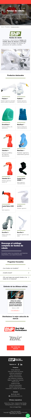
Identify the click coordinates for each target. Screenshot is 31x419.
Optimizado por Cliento (15, 413)
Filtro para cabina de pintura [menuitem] (15, 371)
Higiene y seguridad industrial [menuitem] (15, 380)
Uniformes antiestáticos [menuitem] (15, 373)
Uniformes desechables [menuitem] (15, 385)
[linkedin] (21, 364)
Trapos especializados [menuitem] (15, 375)
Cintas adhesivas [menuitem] (15, 369)
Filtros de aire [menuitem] (15, 381)
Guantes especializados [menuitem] (15, 387)
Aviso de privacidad (15, 411)
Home (2, 27)
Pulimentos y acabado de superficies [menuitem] (15, 388)
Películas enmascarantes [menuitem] (15, 376)
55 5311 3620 (15, 394)
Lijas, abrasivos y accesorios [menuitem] (15, 378)
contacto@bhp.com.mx (16, 396)
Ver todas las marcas (15, 347)
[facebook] (19, 364)
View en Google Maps (15, 407)
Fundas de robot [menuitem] (15, 383)
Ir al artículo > (15, 310)
